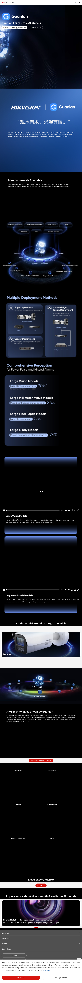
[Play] (4, 510)
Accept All (20, 978)
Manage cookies (61, 978)
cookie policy (47, 970)
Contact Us (41, 885)
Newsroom (6, 938)
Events (4, 944)
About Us (5, 933)
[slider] (33, 510)
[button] (36, 927)
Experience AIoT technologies (41, 761)
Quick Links (6, 949)
